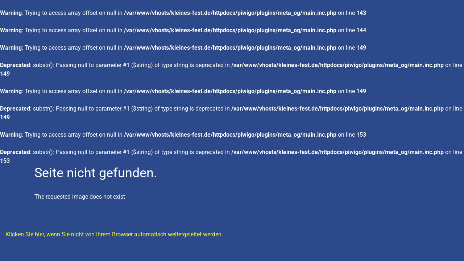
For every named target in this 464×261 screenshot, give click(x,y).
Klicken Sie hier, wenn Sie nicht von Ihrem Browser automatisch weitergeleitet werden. (114, 234)
